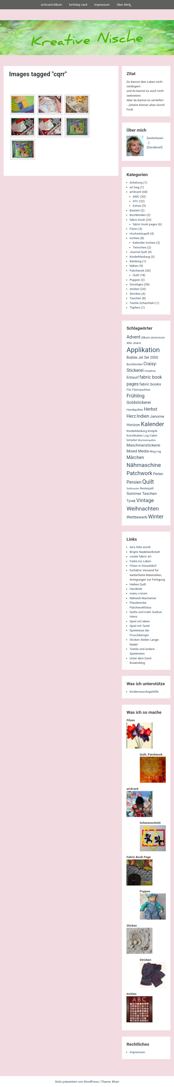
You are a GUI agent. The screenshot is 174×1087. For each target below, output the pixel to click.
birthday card (78, 4)
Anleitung (136, 182)
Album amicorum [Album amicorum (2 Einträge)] (153, 337)
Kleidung (136, 261)
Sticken (135, 639)
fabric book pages (145, 224)
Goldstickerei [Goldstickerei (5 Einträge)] (138, 402)
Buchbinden (138, 215)
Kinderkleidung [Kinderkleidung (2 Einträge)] (136, 431)
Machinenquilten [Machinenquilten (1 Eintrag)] (147, 440)
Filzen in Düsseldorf (143, 565)
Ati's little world (140, 547)
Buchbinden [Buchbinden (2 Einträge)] (134, 364)
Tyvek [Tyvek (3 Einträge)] (130, 501)
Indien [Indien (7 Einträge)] (143, 416)
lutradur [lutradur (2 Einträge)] (131, 440)
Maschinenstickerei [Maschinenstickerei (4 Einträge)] (143, 445)
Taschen (135, 298)
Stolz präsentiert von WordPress (77, 1081)
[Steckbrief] (154, 147)
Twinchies (140, 247)
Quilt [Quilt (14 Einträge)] (148, 481)
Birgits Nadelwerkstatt (145, 552)
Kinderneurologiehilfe (144, 691)
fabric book (137, 219)
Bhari (115, 1081)
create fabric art (140, 556)
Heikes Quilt (138, 584)
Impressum (102, 4)
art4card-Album (51, 4)
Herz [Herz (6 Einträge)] (131, 416)
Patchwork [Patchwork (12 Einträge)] (139, 473)
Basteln (135, 210)
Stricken (135, 293)
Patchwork (137, 270)
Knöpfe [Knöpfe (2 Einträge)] (152, 431)
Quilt (136, 275)
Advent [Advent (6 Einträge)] (133, 337)
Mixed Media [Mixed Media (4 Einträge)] (137, 451)
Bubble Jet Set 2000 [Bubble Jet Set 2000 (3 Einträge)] (142, 358)
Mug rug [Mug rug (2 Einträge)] (155, 451)
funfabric (136, 570)
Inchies (134, 238)
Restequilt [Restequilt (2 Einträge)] (147, 488)
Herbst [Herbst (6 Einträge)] (150, 409)
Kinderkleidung (140, 256)
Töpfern (135, 307)
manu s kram (138, 593)
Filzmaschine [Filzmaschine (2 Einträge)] (141, 389)
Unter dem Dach (141, 658)
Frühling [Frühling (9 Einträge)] (135, 396)
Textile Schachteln (142, 303)
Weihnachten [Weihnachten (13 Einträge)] (142, 508)
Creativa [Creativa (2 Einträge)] (150, 371)
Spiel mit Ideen (140, 621)
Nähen (134, 265)
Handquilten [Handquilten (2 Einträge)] (134, 409)
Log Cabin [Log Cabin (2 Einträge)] (150, 435)
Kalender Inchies (144, 242)
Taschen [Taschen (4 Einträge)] (149, 493)
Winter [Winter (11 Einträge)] (156, 516)
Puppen (135, 280)
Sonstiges (136, 284)
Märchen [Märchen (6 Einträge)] (135, 457)
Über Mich (123, 4)
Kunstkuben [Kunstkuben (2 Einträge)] (134, 435)
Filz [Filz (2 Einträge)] (128, 389)
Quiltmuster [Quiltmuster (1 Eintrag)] (132, 488)
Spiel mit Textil (140, 626)
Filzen (134, 229)
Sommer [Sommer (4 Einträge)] (133, 493)
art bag (134, 187)
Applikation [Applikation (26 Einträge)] (143, 350)
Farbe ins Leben (140, 561)
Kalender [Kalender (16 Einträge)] (152, 424)
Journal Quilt (138, 252)
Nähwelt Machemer (143, 598)
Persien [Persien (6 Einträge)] (133, 482)
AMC (136, 196)
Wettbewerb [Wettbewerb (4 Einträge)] (136, 517)
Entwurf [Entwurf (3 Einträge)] (132, 377)
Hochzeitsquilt (139, 233)
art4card (135, 192)
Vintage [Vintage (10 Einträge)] (145, 500)
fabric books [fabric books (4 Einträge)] (150, 384)
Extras (137, 205)
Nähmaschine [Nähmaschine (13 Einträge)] (143, 465)
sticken (134, 289)
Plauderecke (138, 602)
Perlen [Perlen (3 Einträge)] (158, 474)
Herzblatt (136, 589)
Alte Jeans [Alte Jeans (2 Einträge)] (133, 343)
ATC (135, 201)
